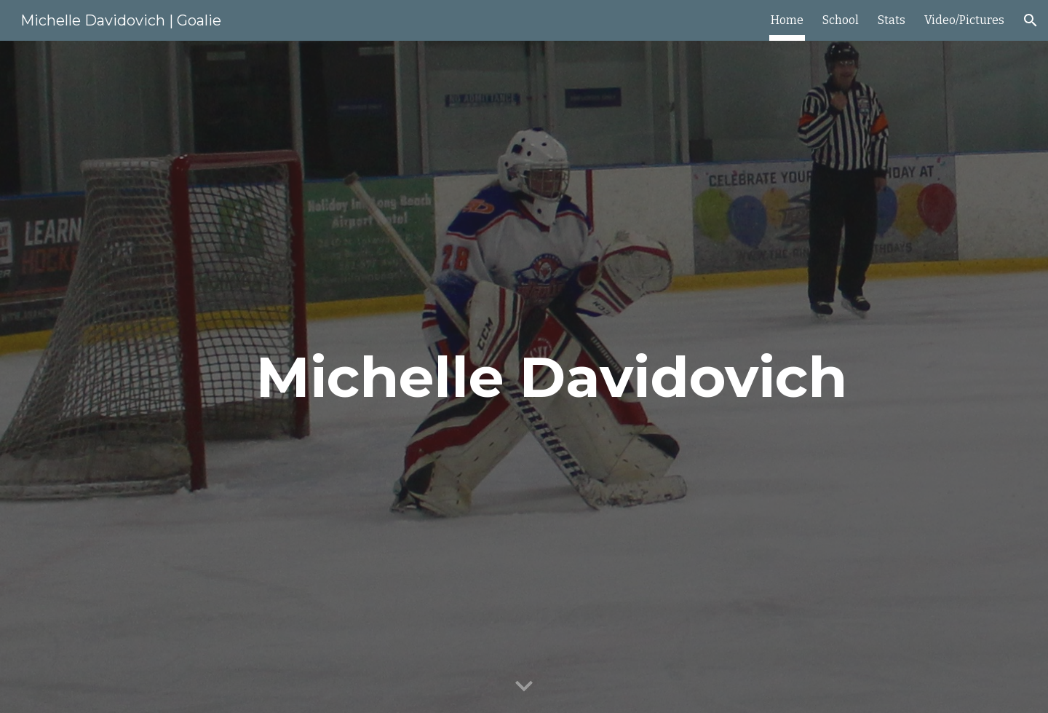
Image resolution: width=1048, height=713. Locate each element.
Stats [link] (891, 20)
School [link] (840, 20)
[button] (1030, 20)
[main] (559, 377)
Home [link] (787, 20)
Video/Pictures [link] (964, 20)
